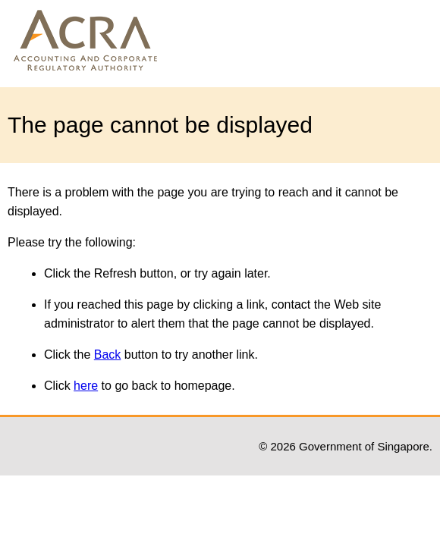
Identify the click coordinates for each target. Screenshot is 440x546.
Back (107, 354)
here (86, 385)
